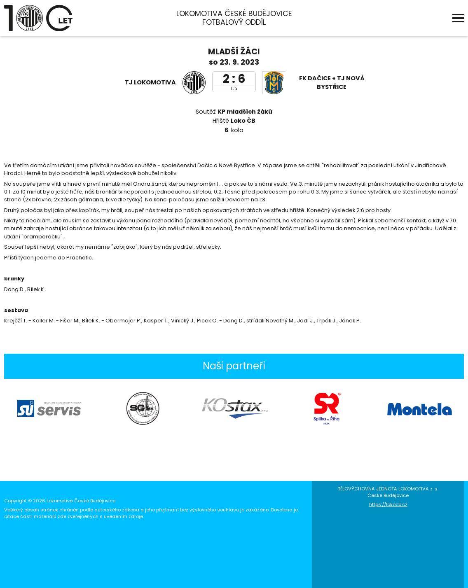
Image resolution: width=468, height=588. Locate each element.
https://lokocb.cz (388, 504)
